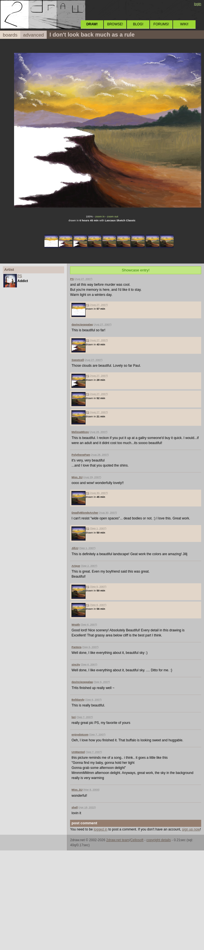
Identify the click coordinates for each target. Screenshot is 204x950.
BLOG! (138, 24)
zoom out (112, 216)
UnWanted (78, 751)
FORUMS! (161, 24)
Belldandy (77, 699)
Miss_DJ (76, 477)
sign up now (191, 829)
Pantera (76, 647)
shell (74, 807)
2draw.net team (117, 840)
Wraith (75, 624)
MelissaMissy (80, 431)
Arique (75, 565)
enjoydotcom (79, 734)
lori (73, 717)
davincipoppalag (82, 324)
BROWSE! (115, 24)
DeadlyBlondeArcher (84, 512)
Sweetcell (77, 359)
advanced (33, 35)
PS (19, 276)
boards (10, 35)
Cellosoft (137, 840)
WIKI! (184, 24)
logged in (100, 829)
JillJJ (74, 548)
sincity (75, 664)
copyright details (158, 840)
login (197, 4)
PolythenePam (80, 454)
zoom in (100, 216)
